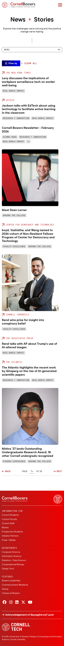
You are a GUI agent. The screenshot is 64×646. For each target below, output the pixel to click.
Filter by (12, 63)
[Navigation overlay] (60, 4)
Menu (7, 49)
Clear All (30, 63)
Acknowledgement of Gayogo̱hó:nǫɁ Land (29, 614)
